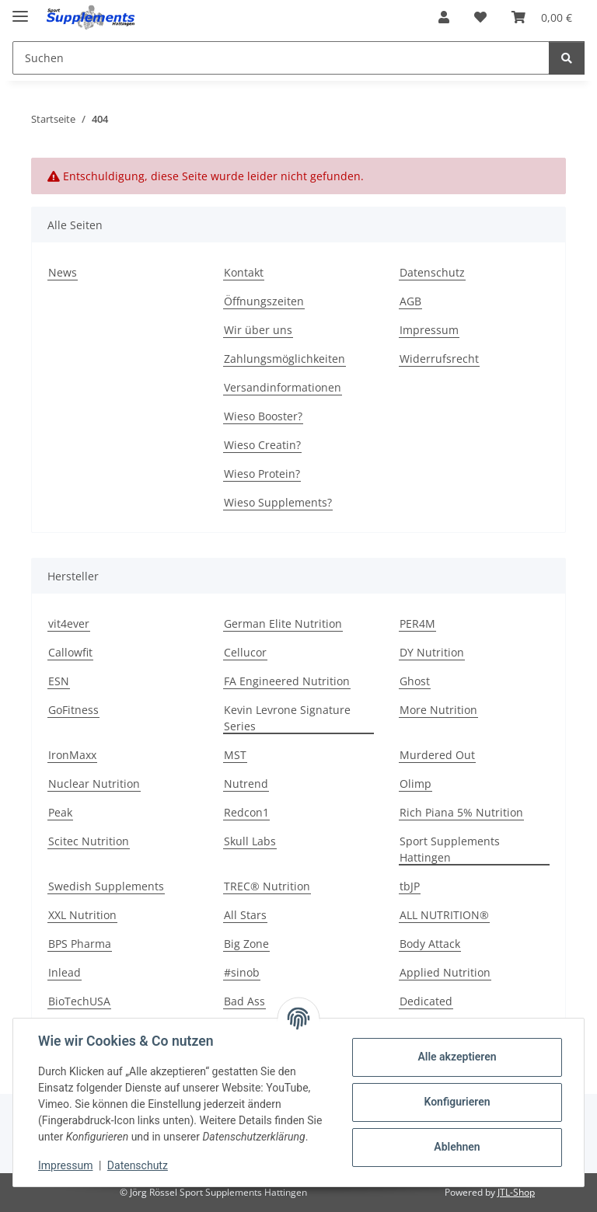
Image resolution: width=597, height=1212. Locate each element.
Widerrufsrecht (439, 358)
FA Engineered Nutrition (287, 681)
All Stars (245, 914)
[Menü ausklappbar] (20, 9)
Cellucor (245, 652)
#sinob (242, 972)
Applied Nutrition (445, 972)
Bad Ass (244, 1001)
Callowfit (70, 652)
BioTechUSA (79, 1001)
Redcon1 (246, 812)
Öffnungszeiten (264, 301)
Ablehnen (457, 1147)
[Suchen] (567, 58)
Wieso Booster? (263, 416)
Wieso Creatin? (262, 444)
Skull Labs (250, 841)
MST (235, 754)
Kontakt (244, 272)
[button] (444, 17)
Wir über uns (258, 329)
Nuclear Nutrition (94, 783)
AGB (410, 301)
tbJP (410, 886)
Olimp (415, 783)
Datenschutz (137, 1165)
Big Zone (246, 943)
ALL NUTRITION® (444, 914)
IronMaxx (72, 754)
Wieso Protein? (262, 473)
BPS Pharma (79, 943)
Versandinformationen (282, 387)
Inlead (64, 972)
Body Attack (430, 943)
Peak (60, 812)
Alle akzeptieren (456, 1056)
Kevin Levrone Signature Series (287, 717)
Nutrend (246, 783)
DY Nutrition (432, 652)
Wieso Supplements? (278, 502)
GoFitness (73, 709)
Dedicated (426, 1001)
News (62, 272)
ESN (58, 681)
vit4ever (68, 623)
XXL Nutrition (82, 914)
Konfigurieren (457, 1101)
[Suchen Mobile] (281, 58)
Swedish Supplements (106, 886)
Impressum (65, 1165)
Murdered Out (437, 754)
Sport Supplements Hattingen (450, 849)
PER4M (417, 623)
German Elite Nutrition (283, 623)
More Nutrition (438, 709)
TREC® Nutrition (267, 886)
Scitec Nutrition (88, 841)
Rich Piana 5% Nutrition (461, 812)
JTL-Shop (516, 1192)
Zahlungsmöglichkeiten (284, 358)
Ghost (415, 681)
